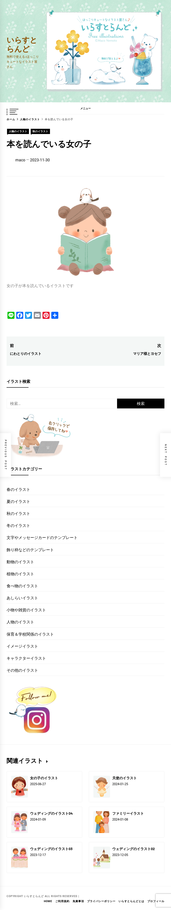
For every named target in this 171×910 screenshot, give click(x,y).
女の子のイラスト (44, 778)
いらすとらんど (22, 44)
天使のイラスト (124, 778)
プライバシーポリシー (101, 901)
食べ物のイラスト (22, 586)
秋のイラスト (40, 131)
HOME (48, 901)
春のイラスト (18, 489)
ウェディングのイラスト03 (51, 849)
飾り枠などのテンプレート (30, 549)
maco (20, 160)
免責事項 (78, 901)
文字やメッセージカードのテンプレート (42, 537)
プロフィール (155, 901)
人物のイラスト (18, 131)
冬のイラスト (18, 525)
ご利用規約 (62, 901)
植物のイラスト (20, 574)
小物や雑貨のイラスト (26, 610)
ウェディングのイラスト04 (51, 813)
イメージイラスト (22, 646)
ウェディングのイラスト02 (133, 849)
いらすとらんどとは (131, 901)
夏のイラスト (18, 501)
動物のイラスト (20, 562)
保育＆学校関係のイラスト (30, 634)
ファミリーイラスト (128, 813)
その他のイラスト (22, 670)
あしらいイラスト (22, 598)
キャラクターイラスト (26, 658)
